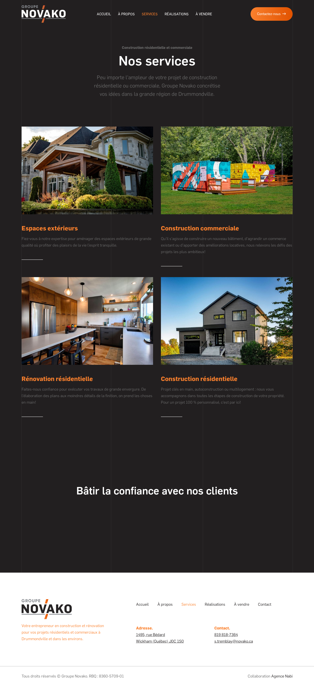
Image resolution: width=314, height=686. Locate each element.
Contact (264, 604)
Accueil (104, 14)
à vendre (204, 14)
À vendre (241, 604)
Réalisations (177, 14)
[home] (44, 14)
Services (150, 14)
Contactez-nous (271, 14)
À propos (126, 14)
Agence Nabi (282, 676)
